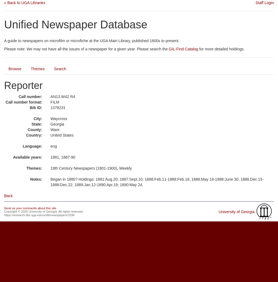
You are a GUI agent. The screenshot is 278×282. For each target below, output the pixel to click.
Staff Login (264, 3)
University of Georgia (237, 212)
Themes (38, 69)
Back (8, 196)
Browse (15, 69)
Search (60, 69)
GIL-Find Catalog (183, 49)
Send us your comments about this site (30, 208)
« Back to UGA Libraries (24, 3)
